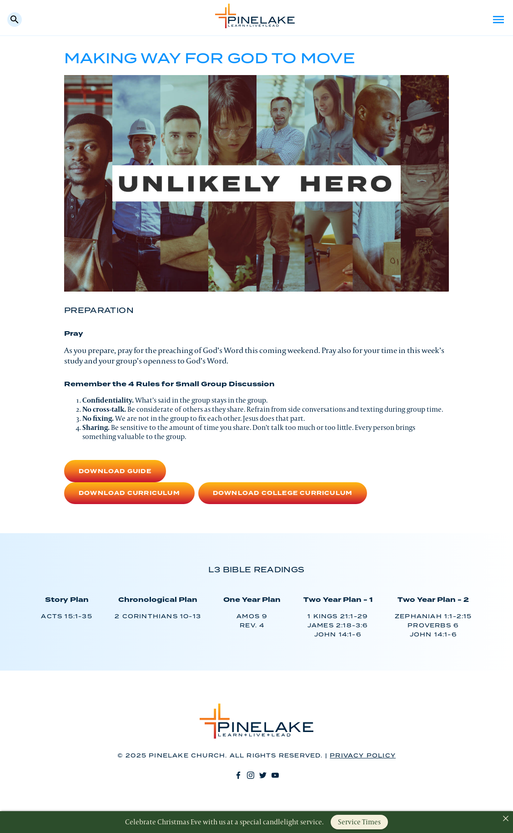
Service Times (359, 822)
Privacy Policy (363, 756)
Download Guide (115, 471)
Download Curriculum (129, 493)
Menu (498, 19)
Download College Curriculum (282, 493)
